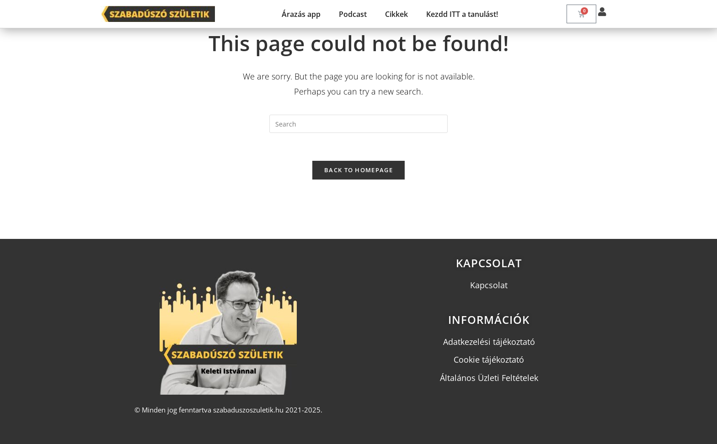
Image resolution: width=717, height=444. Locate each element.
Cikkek (396, 14)
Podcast (353, 14)
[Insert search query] (358, 124)
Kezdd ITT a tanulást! (462, 14)
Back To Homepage (358, 170)
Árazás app (301, 14)
